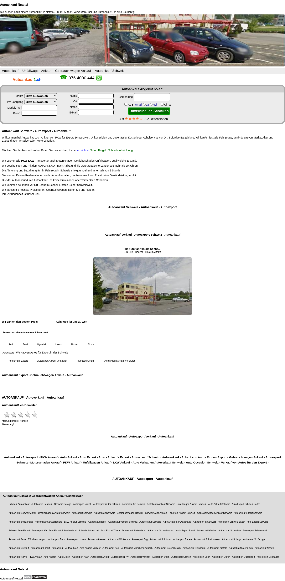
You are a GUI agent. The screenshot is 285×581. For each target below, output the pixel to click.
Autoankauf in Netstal (41, 11)
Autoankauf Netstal (14, 4)
